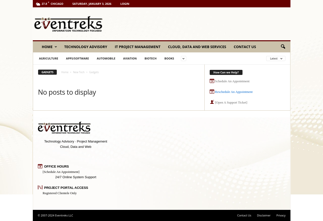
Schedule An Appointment (232, 81)
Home (49, 46)
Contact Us (245, 46)
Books (169, 58)
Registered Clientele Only (60, 193)
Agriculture (48, 58)
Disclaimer (264, 215)
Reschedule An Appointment (234, 92)
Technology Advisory (85, 46)
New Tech (79, 72)
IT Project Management (137, 46)
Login (124, 4)
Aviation (130, 58)
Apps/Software (77, 58)
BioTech (151, 58)
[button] (282, 46)
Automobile (106, 58)
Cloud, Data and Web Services (197, 46)
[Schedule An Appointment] (61, 172)
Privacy (280, 215)
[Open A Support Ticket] (231, 102)
